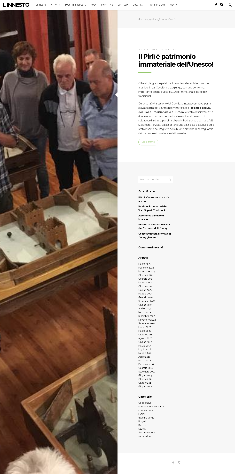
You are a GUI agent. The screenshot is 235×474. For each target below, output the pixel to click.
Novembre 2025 (147, 271)
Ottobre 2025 (145, 275)
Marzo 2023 (144, 312)
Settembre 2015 (146, 371)
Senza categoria (147, 49)
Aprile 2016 (144, 357)
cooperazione (145, 410)
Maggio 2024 (145, 293)
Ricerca (142, 425)
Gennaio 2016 (145, 368)
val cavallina (144, 436)
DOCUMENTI (139, 5)
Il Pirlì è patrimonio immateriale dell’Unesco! (175, 60)
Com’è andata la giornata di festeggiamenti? (154, 235)
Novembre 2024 (147, 282)
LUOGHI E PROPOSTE (75, 5)
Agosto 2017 (145, 338)
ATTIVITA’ (55, 5)
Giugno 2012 (145, 386)
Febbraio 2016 (146, 364)
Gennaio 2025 (145, 278)
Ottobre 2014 (145, 379)
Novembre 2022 (147, 319)
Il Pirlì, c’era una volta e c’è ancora (153, 199)
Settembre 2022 (146, 323)
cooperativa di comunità (151, 406)
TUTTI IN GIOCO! (157, 5)
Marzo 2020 (144, 331)
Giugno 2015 (145, 375)
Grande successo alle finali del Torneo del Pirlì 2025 (154, 226)
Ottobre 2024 (145, 286)
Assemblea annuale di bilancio (151, 217)
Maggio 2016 (145, 353)
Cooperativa (144, 403)
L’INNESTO (41, 5)
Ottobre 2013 (145, 382)
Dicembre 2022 (146, 316)
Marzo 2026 (144, 264)
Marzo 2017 (144, 345)
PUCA (93, 5)
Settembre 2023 (146, 301)
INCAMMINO (107, 5)
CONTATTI (175, 5)
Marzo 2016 (144, 360)
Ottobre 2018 (145, 334)
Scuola (142, 428)
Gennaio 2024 (145, 297)
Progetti (142, 421)
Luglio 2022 (144, 327)
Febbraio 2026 (146, 267)
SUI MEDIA (123, 5)
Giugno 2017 (145, 342)
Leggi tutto (148, 142)
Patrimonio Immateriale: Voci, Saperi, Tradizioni (152, 208)
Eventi (141, 414)
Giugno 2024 (145, 290)
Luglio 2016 (144, 349)
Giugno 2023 (145, 305)
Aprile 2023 (144, 308)
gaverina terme (146, 417)
